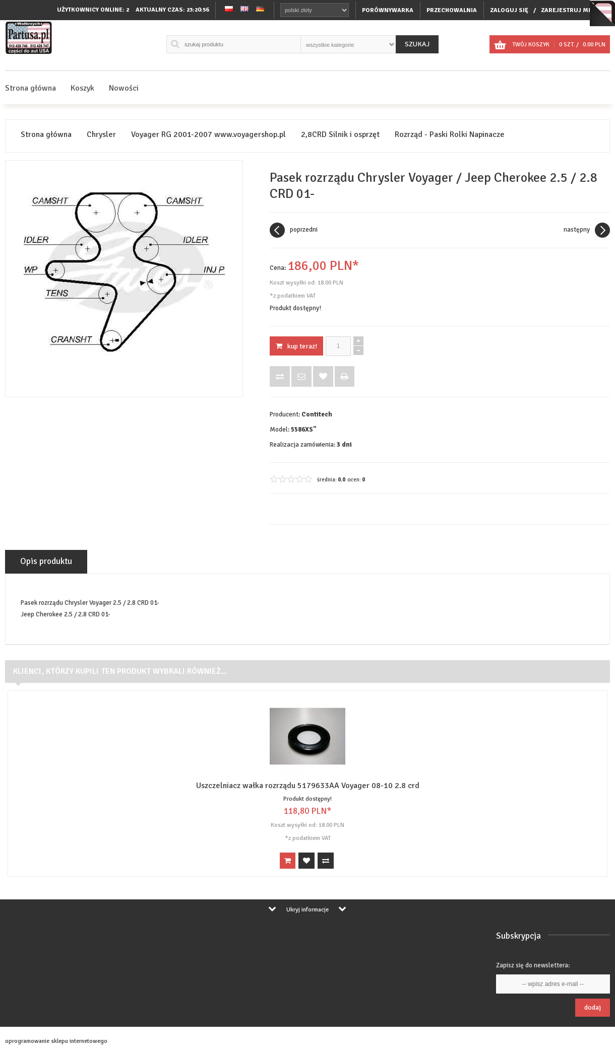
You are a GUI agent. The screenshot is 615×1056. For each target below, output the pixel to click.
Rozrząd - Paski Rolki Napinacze (450, 134)
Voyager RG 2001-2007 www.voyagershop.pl (208, 134)
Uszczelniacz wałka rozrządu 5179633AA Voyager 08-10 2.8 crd (307, 786)
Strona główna (30, 88)
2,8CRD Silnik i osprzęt (340, 134)
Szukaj (417, 44)
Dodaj (592, 1007)
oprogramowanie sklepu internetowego (56, 1041)
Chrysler (101, 134)
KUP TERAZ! (296, 346)
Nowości (124, 88)
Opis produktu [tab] (46, 561)
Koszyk (82, 88)
